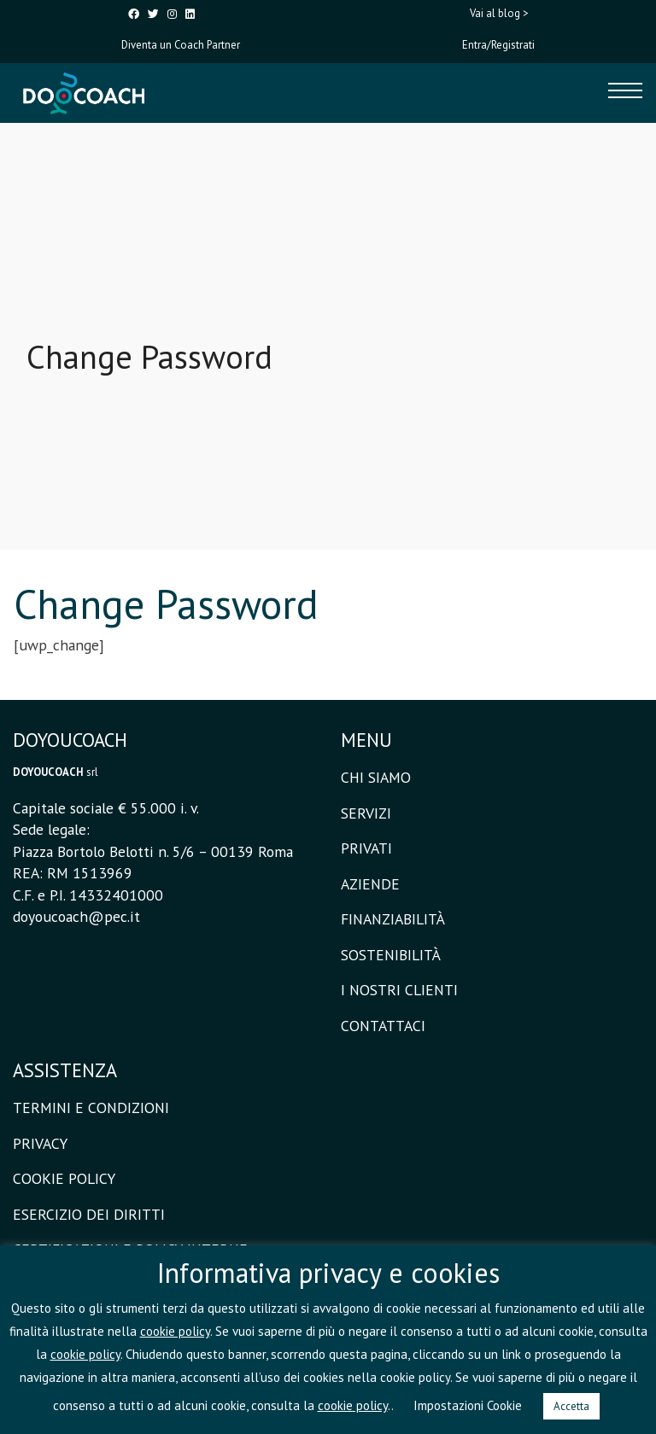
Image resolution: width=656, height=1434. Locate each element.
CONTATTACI (383, 1025)
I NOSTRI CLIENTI (399, 990)
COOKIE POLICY (64, 1178)
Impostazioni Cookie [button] (467, 1405)
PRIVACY (40, 1143)
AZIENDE (370, 884)
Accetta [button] (571, 1406)
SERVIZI (366, 813)
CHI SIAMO (376, 777)
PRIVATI (366, 848)
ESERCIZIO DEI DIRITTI (89, 1214)
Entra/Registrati (498, 45)
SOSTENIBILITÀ (391, 955)
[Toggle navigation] (625, 93)
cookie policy (175, 1331)
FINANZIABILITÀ (393, 919)
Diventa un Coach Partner (180, 45)
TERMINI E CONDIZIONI (91, 1107)
